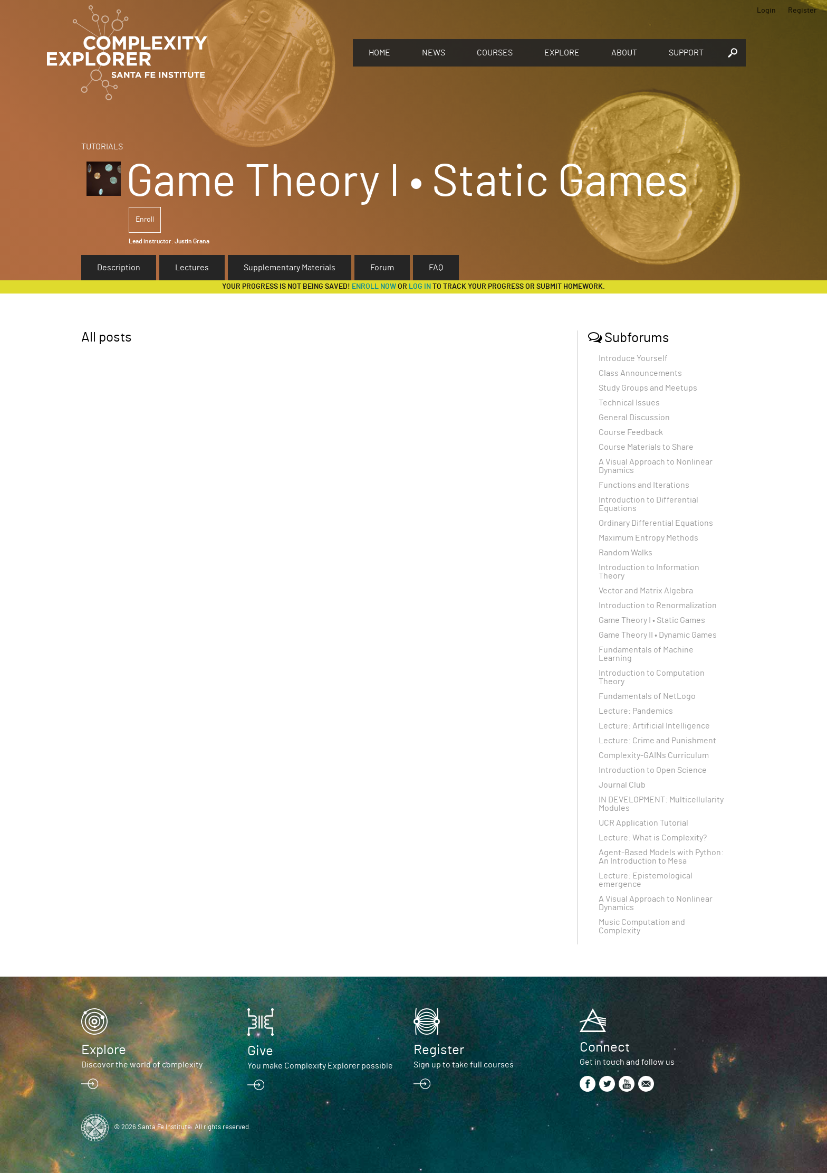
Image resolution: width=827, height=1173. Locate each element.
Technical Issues (629, 403)
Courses (495, 53)
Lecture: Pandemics (636, 711)
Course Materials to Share (646, 447)
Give (260, 1051)
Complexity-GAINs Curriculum (654, 755)
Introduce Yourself (633, 358)
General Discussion (634, 417)
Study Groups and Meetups (648, 388)
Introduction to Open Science (653, 770)
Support (686, 53)
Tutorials (102, 147)
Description (118, 267)
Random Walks (625, 552)
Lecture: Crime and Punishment (657, 740)
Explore (562, 53)
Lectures (192, 267)
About (624, 53)
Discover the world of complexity (142, 1065)
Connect (605, 1047)
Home (379, 53)
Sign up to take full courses (464, 1065)
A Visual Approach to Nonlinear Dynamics (656, 466)
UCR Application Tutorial (643, 823)
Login (766, 10)
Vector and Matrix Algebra (646, 590)
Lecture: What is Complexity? (653, 838)
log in (420, 286)
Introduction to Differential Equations (648, 504)
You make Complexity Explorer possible (320, 1066)
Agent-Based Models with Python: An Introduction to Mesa (661, 856)
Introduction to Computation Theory (652, 677)
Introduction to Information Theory (649, 571)
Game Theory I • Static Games (652, 620)
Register (802, 10)
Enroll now (374, 286)
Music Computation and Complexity (642, 926)
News (433, 53)
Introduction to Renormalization (658, 605)
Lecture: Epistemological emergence (646, 880)
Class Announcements (640, 373)
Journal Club (622, 785)
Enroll (145, 219)
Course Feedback (631, 432)
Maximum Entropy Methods (648, 538)
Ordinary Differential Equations (656, 523)
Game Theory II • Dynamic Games (658, 635)
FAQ (436, 267)
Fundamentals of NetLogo (647, 696)
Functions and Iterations (644, 485)
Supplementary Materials (289, 267)
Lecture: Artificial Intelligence (654, 726)
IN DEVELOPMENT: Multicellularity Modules (661, 804)
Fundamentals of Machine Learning (646, 654)
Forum (382, 267)
